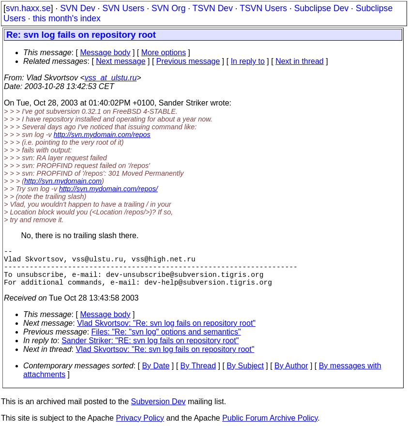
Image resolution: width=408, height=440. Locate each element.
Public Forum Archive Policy (269, 428)
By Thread (198, 375)
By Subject (245, 375)
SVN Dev (77, 8)
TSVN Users (263, 8)
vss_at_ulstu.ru (111, 78)
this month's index (67, 18)
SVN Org (168, 8)
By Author (291, 375)
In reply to (248, 61)
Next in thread (299, 61)
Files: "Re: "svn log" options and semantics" (166, 341)
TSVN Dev (213, 8)
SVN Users (123, 8)
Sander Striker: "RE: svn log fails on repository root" (150, 350)
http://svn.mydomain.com (63, 181)
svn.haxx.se (28, 8)
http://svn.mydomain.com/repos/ (108, 189)
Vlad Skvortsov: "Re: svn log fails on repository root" (166, 333)
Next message (120, 61)
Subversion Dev (158, 411)
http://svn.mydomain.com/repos (102, 134)
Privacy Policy (140, 428)
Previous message (188, 61)
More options (163, 52)
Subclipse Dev (321, 8)
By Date (155, 375)
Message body (105, 52)
